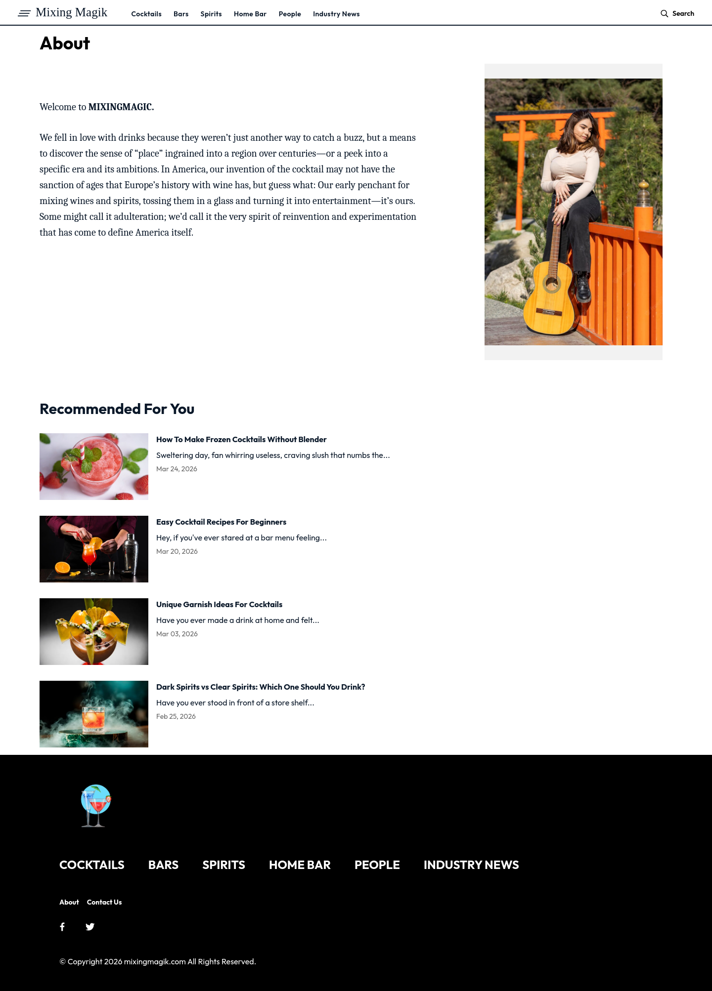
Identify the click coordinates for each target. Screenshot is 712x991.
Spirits (211, 13)
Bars (181, 13)
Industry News (336, 13)
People (290, 13)
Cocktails (146, 13)
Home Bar (250, 13)
